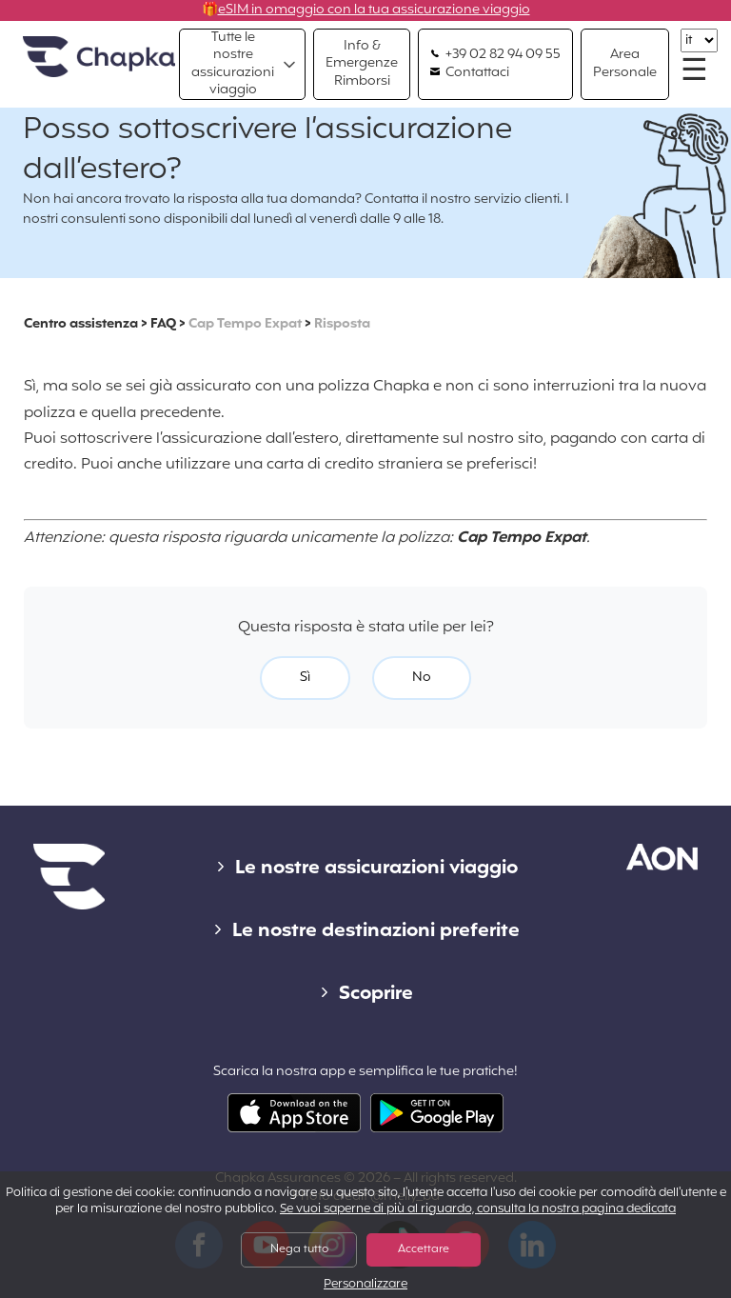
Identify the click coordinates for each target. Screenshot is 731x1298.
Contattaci (469, 73)
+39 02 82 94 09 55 (495, 55)
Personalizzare (365, 1285)
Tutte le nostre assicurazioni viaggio (232, 64)
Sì (305, 678)
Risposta (342, 324)
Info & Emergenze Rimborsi (362, 63)
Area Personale (625, 63)
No (421, 678)
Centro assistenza (81, 324)
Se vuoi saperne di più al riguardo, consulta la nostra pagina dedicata (478, 1209)
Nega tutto (299, 1249)
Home (99, 57)
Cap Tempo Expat (245, 324)
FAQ (163, 324)
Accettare (423, 1249)
